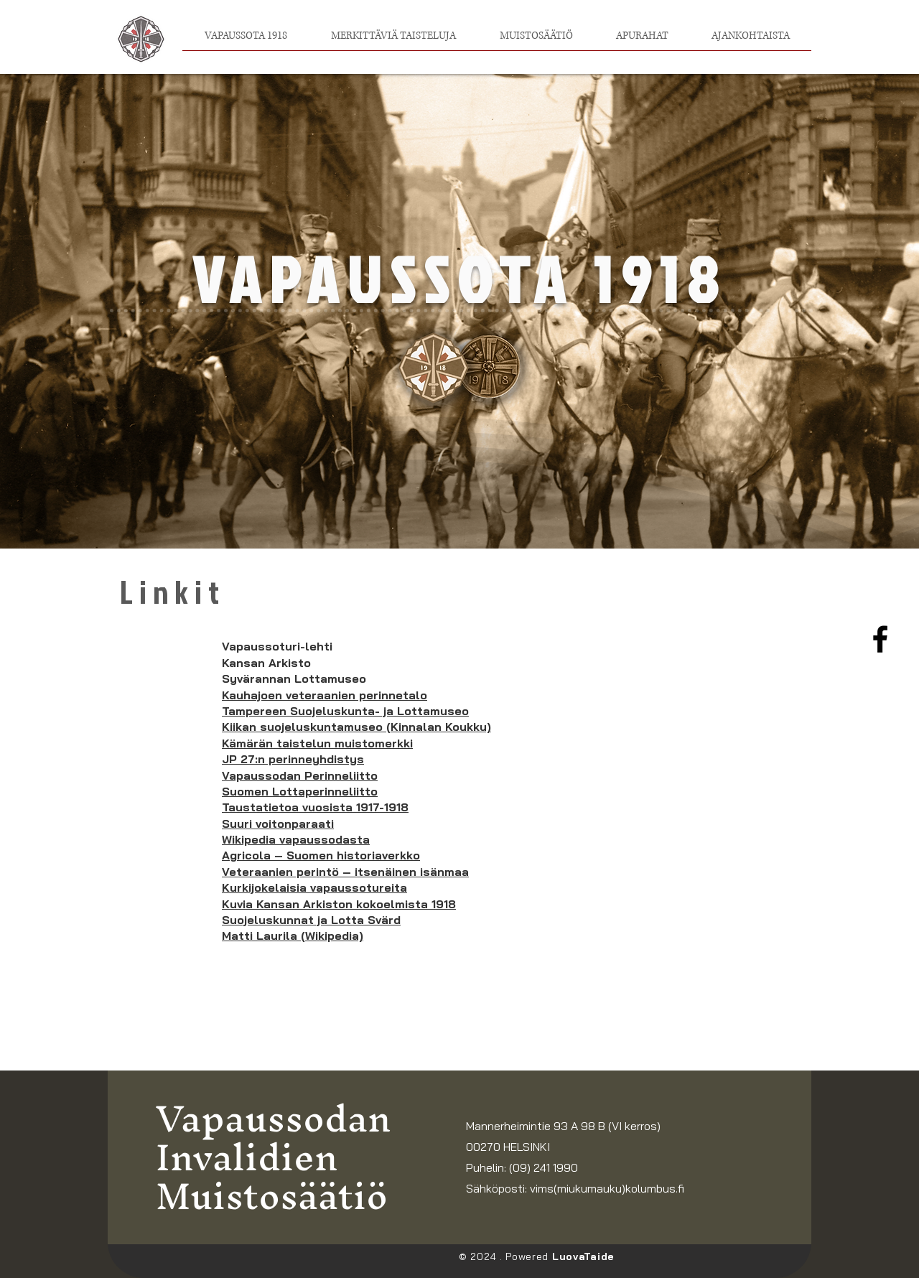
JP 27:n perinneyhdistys (293, 759)
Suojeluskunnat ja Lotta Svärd (311, 920)
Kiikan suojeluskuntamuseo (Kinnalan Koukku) (356, 726)
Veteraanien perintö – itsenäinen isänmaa (345, 871)
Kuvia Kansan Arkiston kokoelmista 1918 (339, 904)
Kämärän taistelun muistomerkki (317, 743)
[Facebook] (880, 639)
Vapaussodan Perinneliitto (300, 775)
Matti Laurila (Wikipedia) (292, 935)
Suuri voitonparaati (278, 823)
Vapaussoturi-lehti (277, 646)
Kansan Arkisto (266, 663)
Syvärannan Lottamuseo (294, 678)
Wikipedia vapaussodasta (296, 839)
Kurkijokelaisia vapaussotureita (314, 887)
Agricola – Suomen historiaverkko (321, 855)
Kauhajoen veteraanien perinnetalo (324, 695)
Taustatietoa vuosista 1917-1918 (315, 807)
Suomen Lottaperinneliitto (300, 791)
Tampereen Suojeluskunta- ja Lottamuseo (345, 711)
